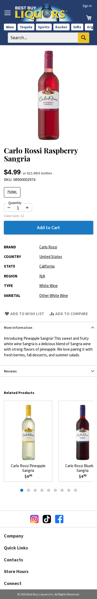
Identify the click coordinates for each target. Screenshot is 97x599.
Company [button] (13, 536)
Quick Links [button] (16, 548)
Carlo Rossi (48, 246)
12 (22, 215)
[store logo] (45, 13)
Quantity (14, 202)
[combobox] (48, 37)
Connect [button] (12, 583)
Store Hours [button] (16, 571)
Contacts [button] (13, 560)
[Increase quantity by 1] (27, 208)
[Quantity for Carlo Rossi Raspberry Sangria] (18, 208)
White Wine (48, 285)
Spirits (44, 27)
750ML (12, 192)
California (47, 266)
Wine (10, 27)
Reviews (10, 371)
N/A (42, 276)
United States (50, 256)
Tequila (26, 27)
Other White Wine (53, 295)
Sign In (87, 6)
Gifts (77, 27)
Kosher (61, 27)
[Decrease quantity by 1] (9, 208)
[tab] (48, 327)
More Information (18, 327)
